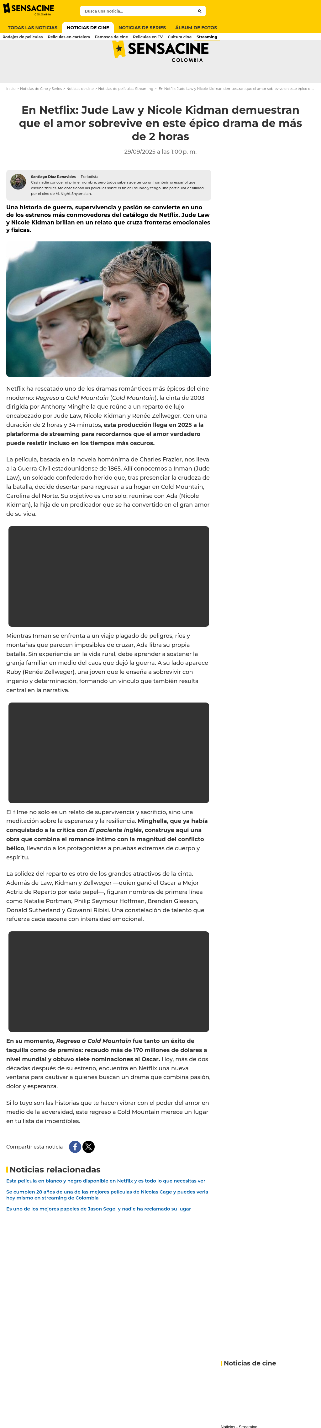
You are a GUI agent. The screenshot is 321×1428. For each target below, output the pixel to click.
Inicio (11, 112)
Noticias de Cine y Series (41, 112)
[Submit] (199, 11)
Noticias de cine (80, 112)
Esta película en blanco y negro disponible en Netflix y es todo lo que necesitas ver (105, 1204)
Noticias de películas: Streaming (125, 112)
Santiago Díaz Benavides (53, 199)
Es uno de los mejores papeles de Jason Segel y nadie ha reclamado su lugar (98, 1232)
